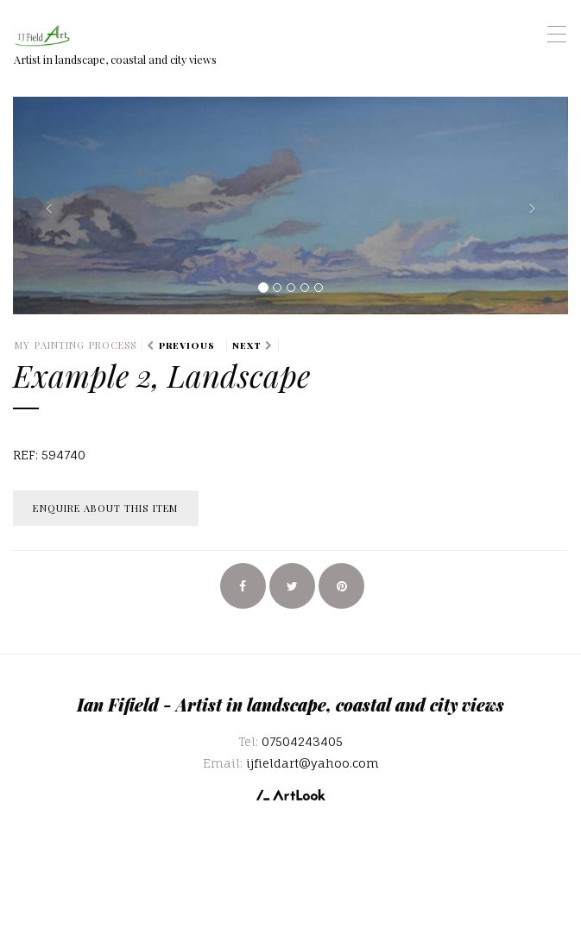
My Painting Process (75, 344)
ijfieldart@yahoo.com (312, 763)
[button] (54, 205)
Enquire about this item (105, 508)
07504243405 (302, 741)
